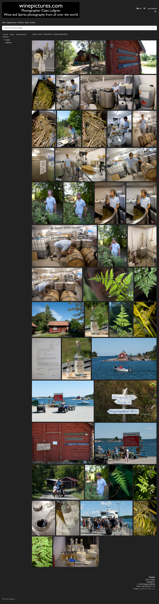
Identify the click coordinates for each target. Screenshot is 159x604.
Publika (8, 40)
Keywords (8, 42)
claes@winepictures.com (146, 589)
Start (3, 23)
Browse (5, 34)
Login (149, 8)
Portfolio (21, 23)
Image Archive (11, 23)
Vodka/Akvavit (47, 34)
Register (154, 8)
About (27, 23)
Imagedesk (12, 599)
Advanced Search (21, 34)
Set (140, 8)
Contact (32, 23)
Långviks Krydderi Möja (60, 34)
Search (12, 34)
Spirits (40, 34)
